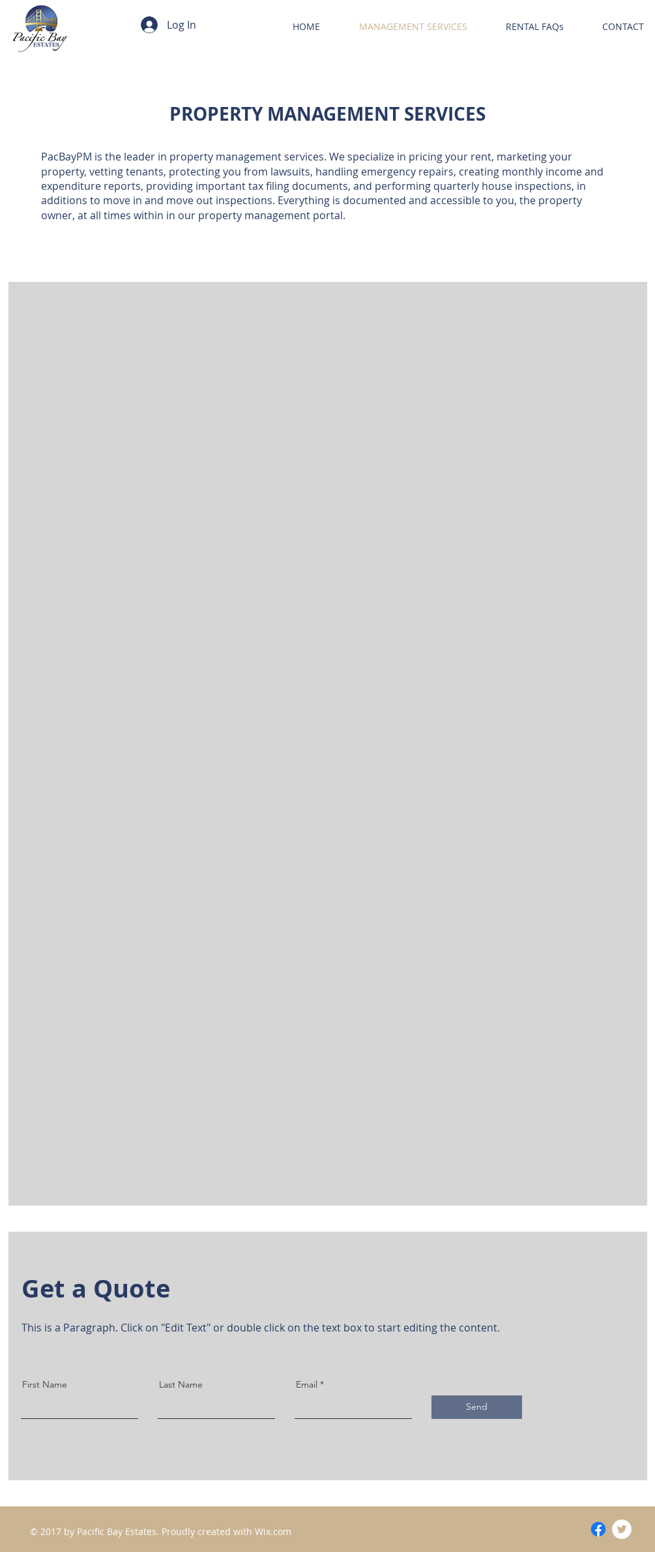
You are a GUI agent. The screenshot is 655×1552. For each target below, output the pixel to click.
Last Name (181, 1384)
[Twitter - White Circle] (622, 1529)
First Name (44, 1384)
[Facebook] (598, 1529)
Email (306, 1384)
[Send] (476, 1407)
